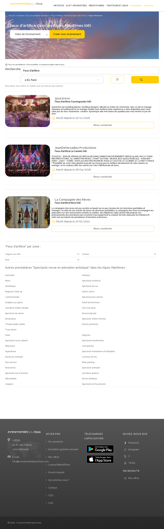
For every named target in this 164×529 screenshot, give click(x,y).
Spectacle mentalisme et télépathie (98, 351)
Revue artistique (89, 379)
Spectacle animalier (91, 368)
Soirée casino (88, 291)
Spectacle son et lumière (16, 373)
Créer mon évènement (67, 34)
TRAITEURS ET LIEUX (117, 5)
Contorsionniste (12, 297)
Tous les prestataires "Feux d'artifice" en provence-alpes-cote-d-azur (34, 64)
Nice (7, 260)
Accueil (12, 15)
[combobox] (61, 79)
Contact (52, 487)
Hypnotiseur (10, 351)
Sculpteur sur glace (14, 302)
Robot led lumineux (91, 302)
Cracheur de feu (89, 357)
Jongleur (9, 384)
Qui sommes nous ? (58, 480)
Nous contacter (103, 125)
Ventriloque (10, 286)
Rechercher (141, 79)
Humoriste (10, 275)
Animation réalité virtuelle (17, 308)
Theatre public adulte (15, 324)
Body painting (88, 362)
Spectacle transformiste (93, 340)
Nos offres (53, 457)
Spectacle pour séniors (92, 297)
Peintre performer (90, 324)
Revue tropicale (89, 313)
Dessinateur (10, 319)
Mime (7, 281)
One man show (89, 308)
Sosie (7, 335)
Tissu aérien (10, 330)
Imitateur (86, 275)
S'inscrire (148, 5)
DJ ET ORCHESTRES (76, 5)
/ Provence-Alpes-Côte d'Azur (75, 15)
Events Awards (56, 472)
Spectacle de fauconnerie (94, 384)
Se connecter (55, 441)
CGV (50, 503)
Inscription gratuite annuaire (63, 449)
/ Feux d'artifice (56, 15)
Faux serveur (11, 362)
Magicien (86, 335)
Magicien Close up (13, 291)
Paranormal (10, 368)
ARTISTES (58, 5)
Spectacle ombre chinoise (94, 319)
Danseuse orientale (14, 357)
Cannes (85, 254)
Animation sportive (90, 373)
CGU (50, 495)
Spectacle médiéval (91, 281)
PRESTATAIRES (96, 5)
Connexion (136, 5)
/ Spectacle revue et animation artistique (32, 15)
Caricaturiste (88, 346)
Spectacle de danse (14, 313)
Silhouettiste (10, 379)
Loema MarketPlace (59, 464)
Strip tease (10, 346)
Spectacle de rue (90, 286)
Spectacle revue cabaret (16, 340)
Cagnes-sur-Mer (12, 254)
